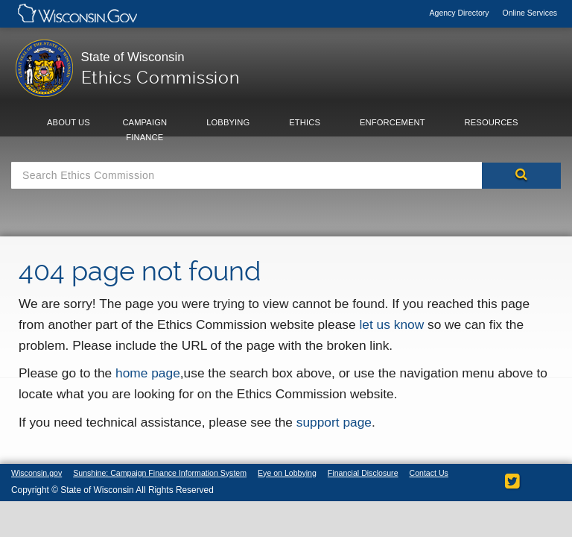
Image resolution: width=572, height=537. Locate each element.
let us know (391, 324)
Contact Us (31, 483)
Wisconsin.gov (38, 472)
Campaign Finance (144, 130)
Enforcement (392, 122)
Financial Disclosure (381, 472)
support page (334, 422)
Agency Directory (461, 12)
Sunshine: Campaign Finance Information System (167, 472)
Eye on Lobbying (301, 472)
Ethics (304, 122)
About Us (68, 122)
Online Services (529, 12)
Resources (491, 122)
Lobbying (228, 122)
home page (147, 372)
